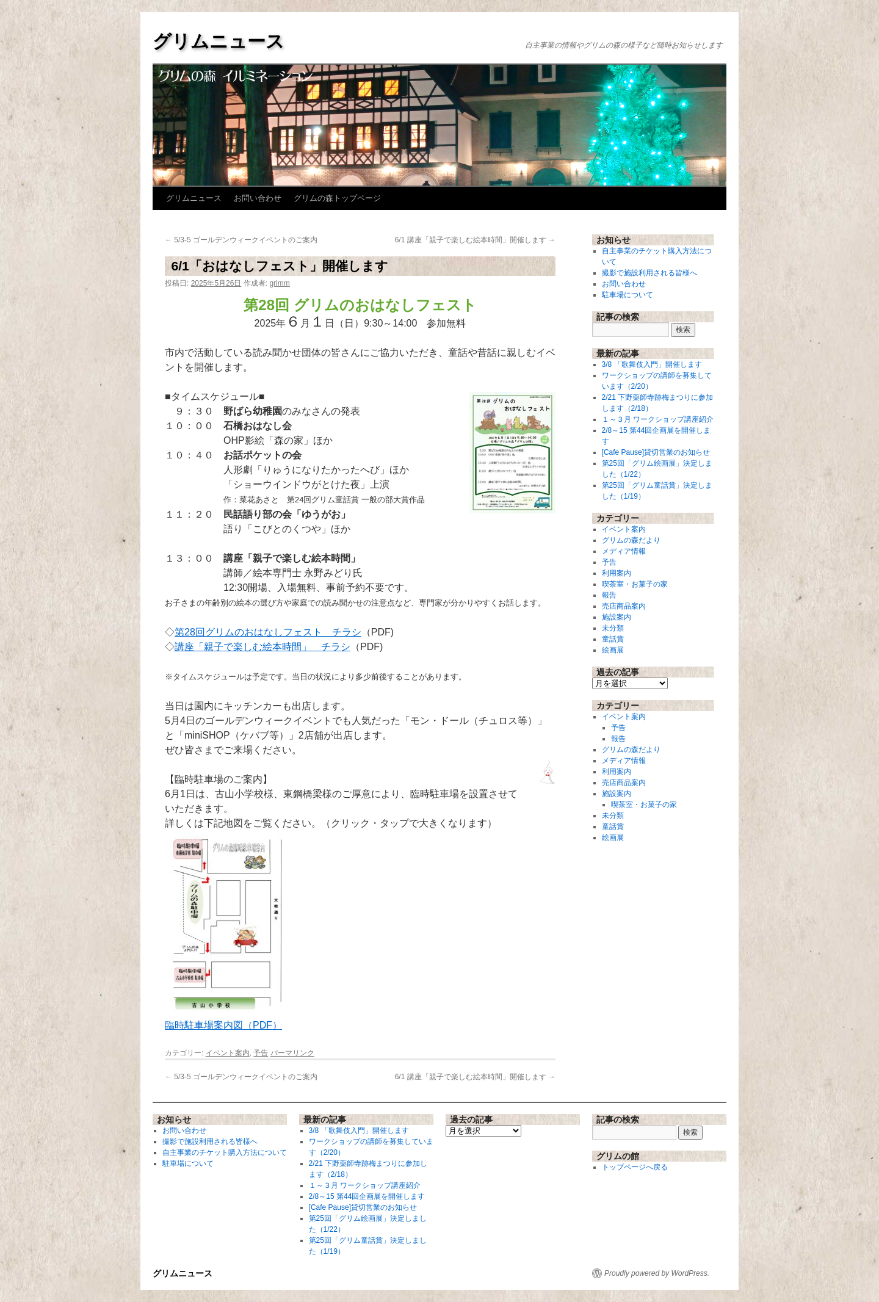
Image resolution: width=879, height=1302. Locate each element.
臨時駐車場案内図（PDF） (223, 1025)
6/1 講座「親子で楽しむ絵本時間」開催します (475, 240)
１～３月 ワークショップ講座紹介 (658, 419)
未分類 (613, 628)
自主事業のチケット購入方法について (224, 1152)
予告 (260, 1053)
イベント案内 (228, 1053)
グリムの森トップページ (337, 198)
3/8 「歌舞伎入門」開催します (652, 364)
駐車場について (627, 295)
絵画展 (613, 650)
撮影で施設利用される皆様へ (649, 273)
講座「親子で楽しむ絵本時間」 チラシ (262, 647)
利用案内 (616, 573)
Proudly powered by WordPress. (656, 1273)
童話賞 (613, 639)
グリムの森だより (631, 540)
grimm (279, 283)
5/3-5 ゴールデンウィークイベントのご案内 (241, 240)
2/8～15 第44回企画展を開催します (367, 1196)
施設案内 (616, 617)
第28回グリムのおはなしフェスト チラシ (268, 632)
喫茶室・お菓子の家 (635, 584)
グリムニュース (218, 41)
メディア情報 (624, 551)
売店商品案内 (624, 606)
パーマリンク (292, 1053)
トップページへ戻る (635, 1167)
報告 (609, 595)
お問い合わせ (257, 198)
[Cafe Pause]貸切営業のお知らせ (656, 452)
